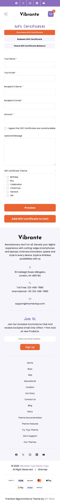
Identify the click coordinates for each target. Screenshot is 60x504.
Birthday (14, 177)
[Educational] (30, 381)
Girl (11, 195)
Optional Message (13, 135)
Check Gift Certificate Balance (29, 46)
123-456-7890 (35, 287)
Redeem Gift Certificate (29, 39)
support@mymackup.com (30, 303)
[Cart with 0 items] (51, 14)
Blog (30, 405)
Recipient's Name (13, 86)
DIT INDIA (50, 498)
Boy (12, 180)
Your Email (10, 72)
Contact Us (30, 399)
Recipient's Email (13, 100)
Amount (9, 114)
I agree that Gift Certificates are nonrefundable (31, 128)
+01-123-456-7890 (38, 291)
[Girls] (30, 375)
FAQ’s (30, 411)
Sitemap (42, 469)
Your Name (10, 58)
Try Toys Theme (30, 429)
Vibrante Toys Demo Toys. (34, 466)
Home (30, 362)
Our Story (30, 393)
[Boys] (30, 369)
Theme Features (30, 423)
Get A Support (30, 436)
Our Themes (30, 442)
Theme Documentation (30, 417)
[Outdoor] (30, 387)
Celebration (16, 184)
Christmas (15, 188)
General (14, 191)
